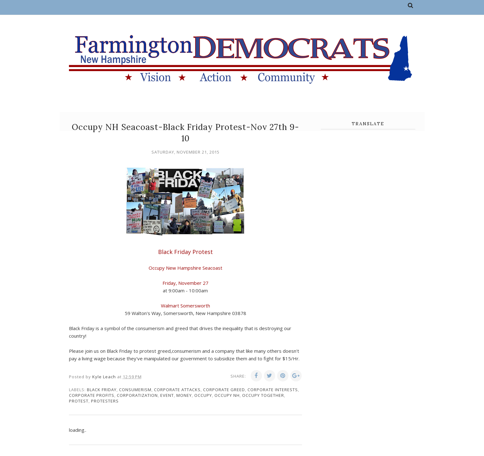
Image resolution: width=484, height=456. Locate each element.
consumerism (135, 389)
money (184, 395)
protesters (105, 401)
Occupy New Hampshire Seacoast (185, 268)
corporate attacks (177, 389)
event (167, 395)
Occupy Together (263, 395)
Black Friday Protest (185, 252)
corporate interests (273, 389)
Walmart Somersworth (185, 305)
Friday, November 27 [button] (185, 283)
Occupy (203, 395)
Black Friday (102, 389)
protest (78, 401)
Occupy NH (227, 395)
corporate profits (91, 395)
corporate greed (224, 389)
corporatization (137, 395)
